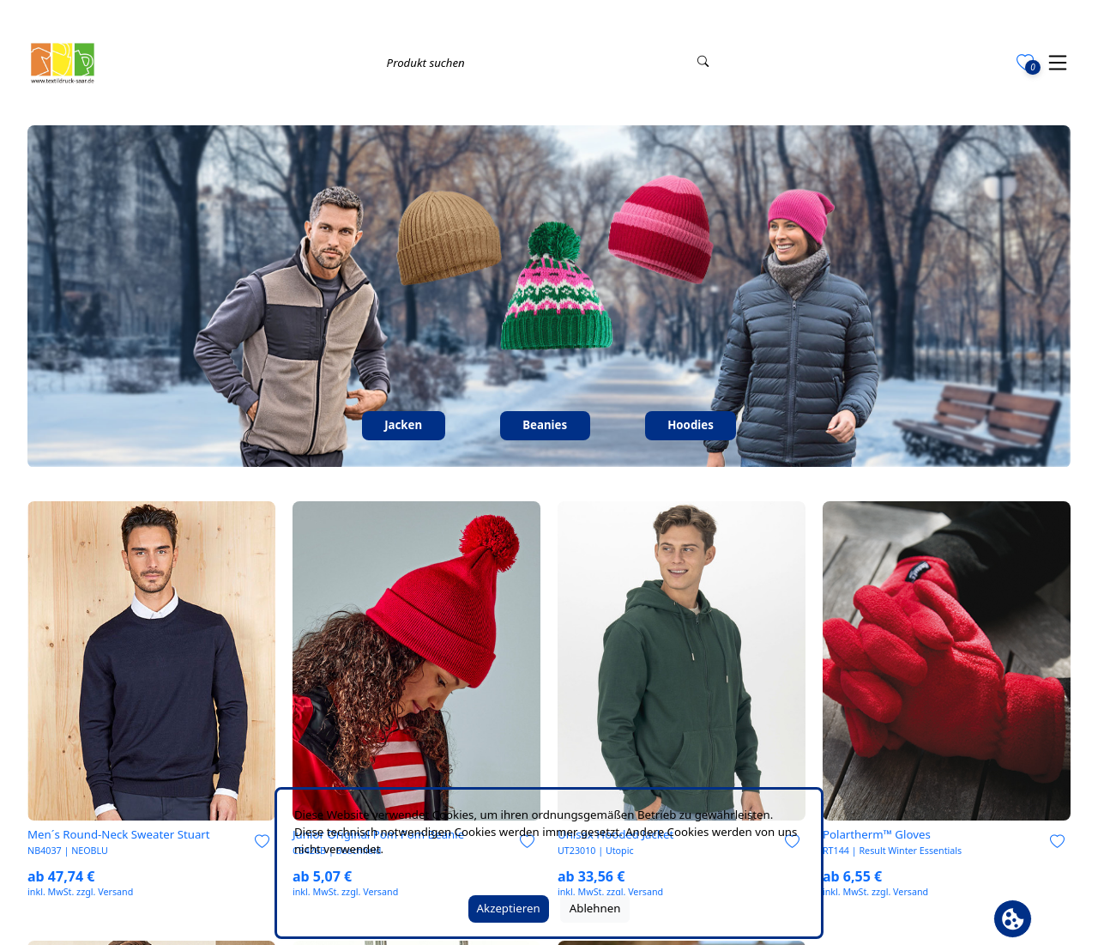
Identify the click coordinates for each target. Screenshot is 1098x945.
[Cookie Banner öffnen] (1012, 919)
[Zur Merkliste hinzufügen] (262, 842)
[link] (151, 661)
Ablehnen (595, 908)
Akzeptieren (508, 908)
